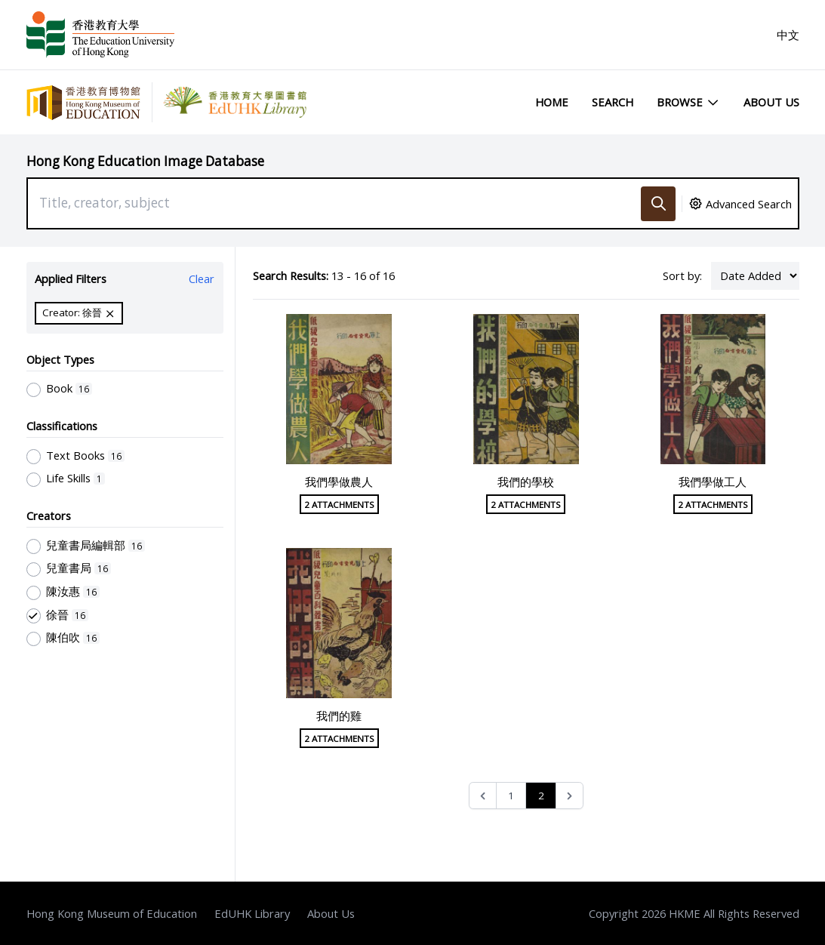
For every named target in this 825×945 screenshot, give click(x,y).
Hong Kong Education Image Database (145, 161)
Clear (201, 278)
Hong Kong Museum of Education (111, 913)
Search (612, 101)
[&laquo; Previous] (483, 796)
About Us (771, 101)
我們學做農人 (339, 481)
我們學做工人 (713, 481)
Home (551, 101)
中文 (788, 34)
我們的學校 (525, 481)
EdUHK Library (252, 913)
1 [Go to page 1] (511, 795)
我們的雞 (339, 715)
